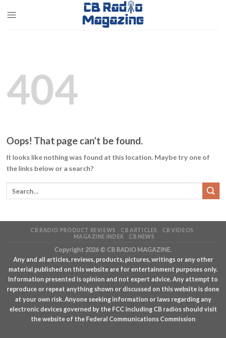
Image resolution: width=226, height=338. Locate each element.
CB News (141, 236)
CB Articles (139, 230)
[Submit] (211, 190)
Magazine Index (99, 236)
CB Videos (177, 230)
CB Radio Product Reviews (73, 230)
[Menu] (11, 14)
